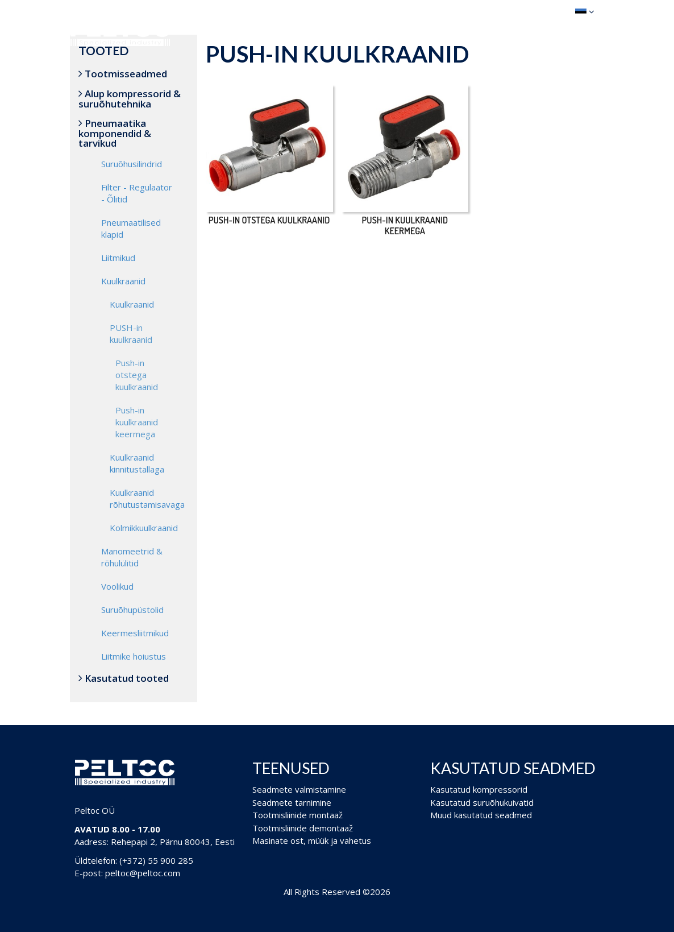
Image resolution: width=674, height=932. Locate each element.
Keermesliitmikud (135, 633)
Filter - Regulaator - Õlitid (136, 193)
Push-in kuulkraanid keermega (136, 422)
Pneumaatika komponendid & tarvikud (114, 133)
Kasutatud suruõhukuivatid (482, 802)
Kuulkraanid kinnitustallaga (137, 463)
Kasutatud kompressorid (478, 789)
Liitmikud (118, 257)
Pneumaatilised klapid (131, 228)
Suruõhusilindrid (131, 163)
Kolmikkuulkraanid (144, 527)
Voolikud (117, 586)
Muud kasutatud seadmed (481, 815)
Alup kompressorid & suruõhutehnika (129, 98)
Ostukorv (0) (527, 11)
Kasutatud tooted (123, 678)
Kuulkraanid (123, 281)
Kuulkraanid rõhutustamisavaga (147, 498)
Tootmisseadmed (122, 73)
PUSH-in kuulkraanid (131, 333)
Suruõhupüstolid (132, 609)
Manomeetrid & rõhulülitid (132, 557)
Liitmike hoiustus (133, 656)
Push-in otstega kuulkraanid (136, 374)
